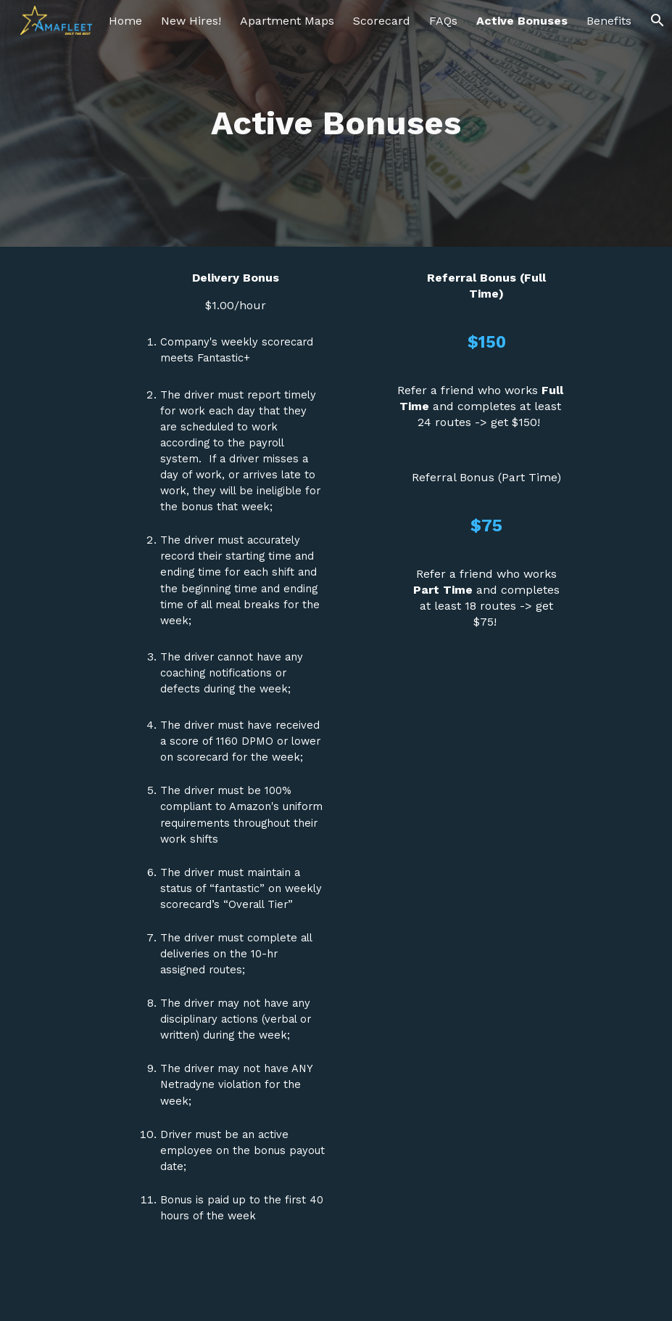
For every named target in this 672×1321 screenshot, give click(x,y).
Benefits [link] (608, 21)
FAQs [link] (443, 21)
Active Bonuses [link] (522, 21)
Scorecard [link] (381, 21)
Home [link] (125, 21)
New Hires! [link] (191, 21)
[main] (336, 123)
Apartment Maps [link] (287, 21)
